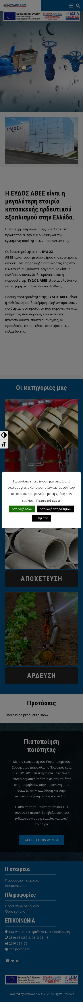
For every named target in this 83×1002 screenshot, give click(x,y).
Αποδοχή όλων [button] (22, 509)
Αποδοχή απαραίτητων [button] (55, 509)
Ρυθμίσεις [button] (41, 518)
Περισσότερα (48, 500)
